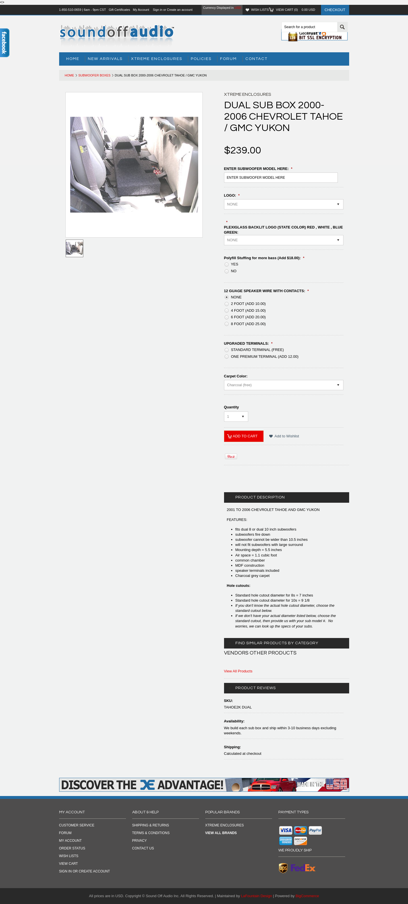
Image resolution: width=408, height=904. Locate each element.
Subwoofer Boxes (94, 75)
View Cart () (295, 9)
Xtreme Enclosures (156, 59)
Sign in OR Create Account (84, 871)
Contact (256, 59)
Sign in (158, 9)
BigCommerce (307, 896)
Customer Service (76, 825)
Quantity (231, 407)
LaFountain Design (256, 896)
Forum (228, 59)
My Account (141, 9)
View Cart (68, 864)
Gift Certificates (119, 9)
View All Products (238, 671)
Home (69, 75)
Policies (201, 59)
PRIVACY (139, 841)
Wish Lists (260, 9)
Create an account (179, 9)
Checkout (335, 10)
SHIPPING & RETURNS (150, 825)
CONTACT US (143, 848)
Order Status (72, 848)
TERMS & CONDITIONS (151, 833)
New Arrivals (105, 59)
